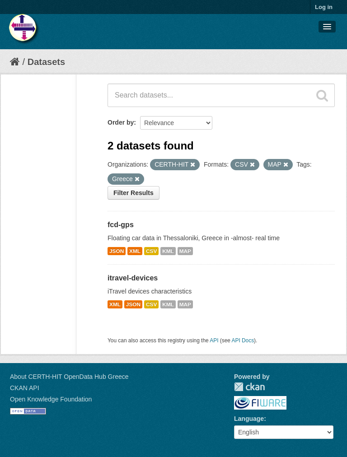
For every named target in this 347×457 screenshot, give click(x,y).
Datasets (46, 62)
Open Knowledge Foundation (51, 399)
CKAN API (24, 388)
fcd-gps (121, 224)
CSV (151, 251)
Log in (324, 7)
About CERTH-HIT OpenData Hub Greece (69, 376)
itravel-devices (133, 278)
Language (249, 418)
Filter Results (133, 192)
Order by (121, 122)
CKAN (249, 387)
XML (135, 251)
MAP (185, 251)
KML (168, 251)
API (214, 340)
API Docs (243, 340)
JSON (116, 251)
